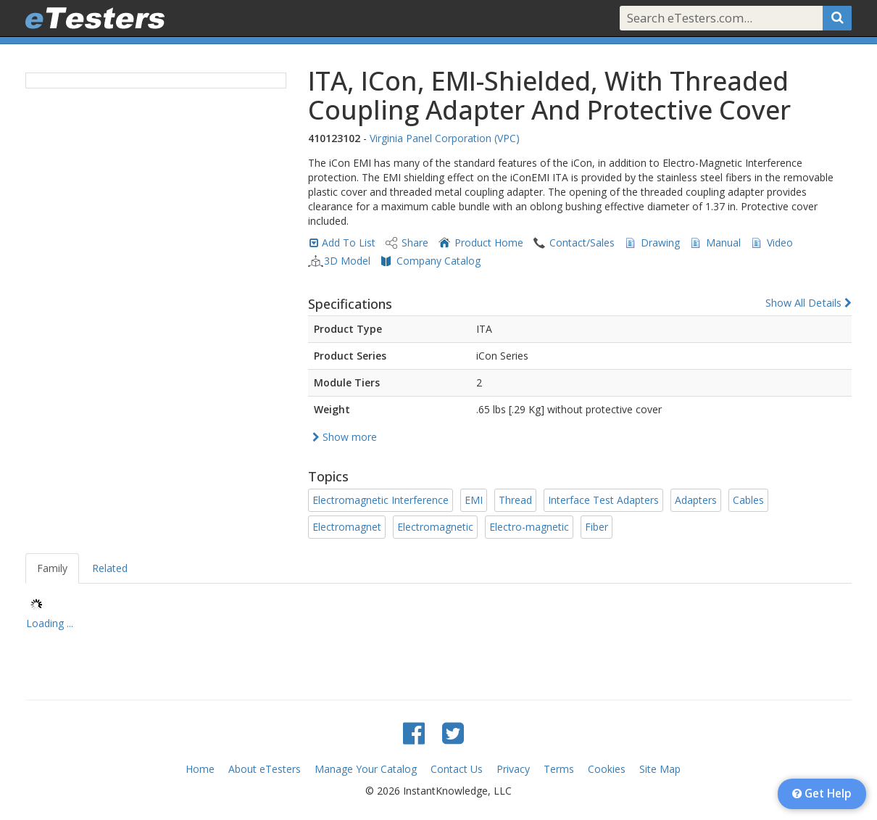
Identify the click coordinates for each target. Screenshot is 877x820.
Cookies (606, 769)
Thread (515, 500)
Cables (748, 500)
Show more (344, 437)
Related (110, 568)
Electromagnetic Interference (380, 500)
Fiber (596, 527)
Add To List (348, 242)
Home (200, 769)
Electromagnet (346, 527)
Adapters (696, 500)
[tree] (438, 616)
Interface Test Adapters (603, 500)
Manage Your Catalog (366, 769)
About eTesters (264, 769)
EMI (474, 500)
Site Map (660, 769)
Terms (559, 769)
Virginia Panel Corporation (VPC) (445, 138)
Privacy (513, 769)
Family (52, 568)
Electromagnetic (435, 527)
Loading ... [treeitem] (49, 623)
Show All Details (808, 303)
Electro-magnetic (529, 527)
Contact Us (457, 769)
